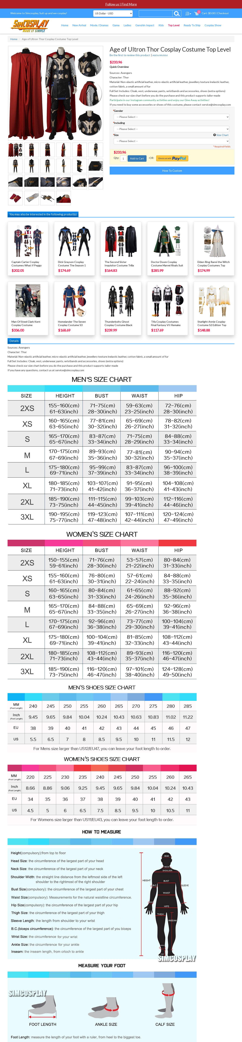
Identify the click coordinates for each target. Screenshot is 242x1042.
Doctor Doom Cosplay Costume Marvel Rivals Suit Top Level (167, 265)
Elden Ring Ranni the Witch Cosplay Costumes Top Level (214, 265)
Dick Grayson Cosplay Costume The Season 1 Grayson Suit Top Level (72, 265)
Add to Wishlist (160, 55)
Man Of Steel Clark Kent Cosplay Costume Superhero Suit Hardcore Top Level (26, 326)
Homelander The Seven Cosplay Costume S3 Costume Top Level (72, 325)
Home (13, 39)
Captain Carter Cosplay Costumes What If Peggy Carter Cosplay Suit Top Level (27, 267)
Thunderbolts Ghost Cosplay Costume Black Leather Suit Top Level (118, 325)
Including (119, 122)
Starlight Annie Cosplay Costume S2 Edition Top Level (212, 325)
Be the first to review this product (130, 55)
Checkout (223, 13)
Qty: (116, 157)
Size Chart (222, 135)
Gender (118, 110)
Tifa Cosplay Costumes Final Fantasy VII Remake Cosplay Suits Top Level (166, 325)
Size (116, 135)
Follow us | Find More (121, 4)
